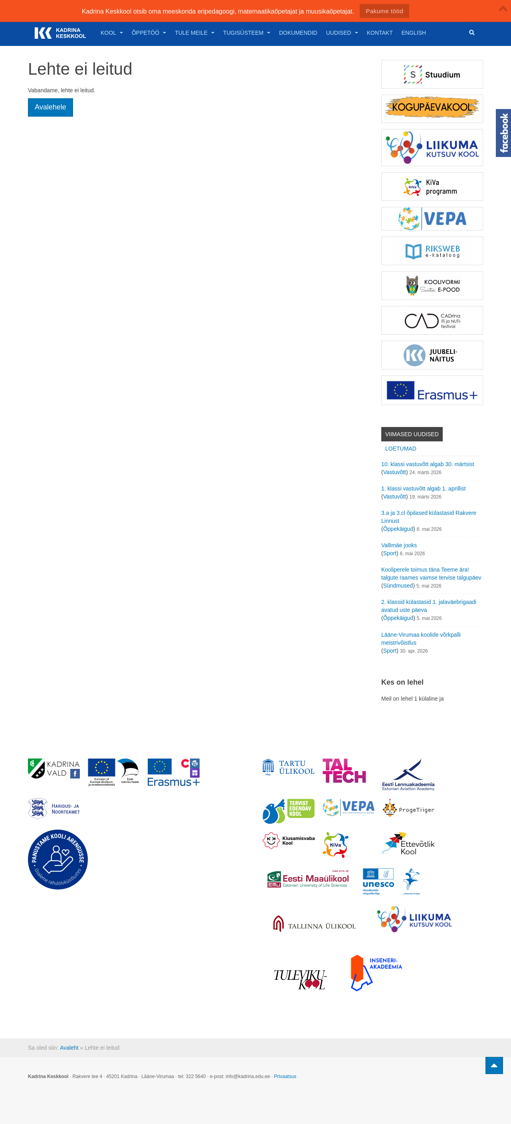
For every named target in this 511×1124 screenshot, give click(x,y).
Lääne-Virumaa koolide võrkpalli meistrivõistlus (421, 639)
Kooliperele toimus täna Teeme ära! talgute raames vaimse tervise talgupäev (431, 573)
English (414, 33)
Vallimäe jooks (399, 545)
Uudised (342, 33)
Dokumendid (298, 33)
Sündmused (398, 585)
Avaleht (69, 1048)
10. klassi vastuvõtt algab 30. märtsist (427, 464)
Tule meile (194, 33)
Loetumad (400, 448)
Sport (389, 553)
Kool (112, 33)
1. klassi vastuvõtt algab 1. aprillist (423, 488)
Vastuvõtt (394, 472)
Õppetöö (149, 33)
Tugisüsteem (246, 33)
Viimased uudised (412, 434)
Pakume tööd (384, 11)
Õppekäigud (398, 529)
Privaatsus (285, 1076)
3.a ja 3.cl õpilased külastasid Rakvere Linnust (428, 517)
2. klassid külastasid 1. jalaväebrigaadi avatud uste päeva (428, 606)
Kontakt (380, 33)
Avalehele (50, 107)
